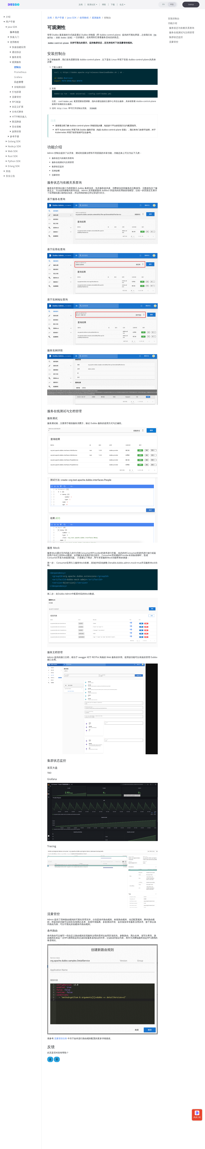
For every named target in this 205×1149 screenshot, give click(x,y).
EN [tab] (163, 4)
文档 (49, 17)
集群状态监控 (176, 37)
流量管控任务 (60, 1038)
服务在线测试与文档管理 (181, 32)
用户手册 (59, 17)
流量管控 (173, 41)
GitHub (191, 4)
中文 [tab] (172, 4)
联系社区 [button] (91, 4)
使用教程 (84, 17)
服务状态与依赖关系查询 (181, 27)
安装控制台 (173, 18)
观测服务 (96, 17)
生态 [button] (122, 4)
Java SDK (71, 17)
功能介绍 (172, 23)
